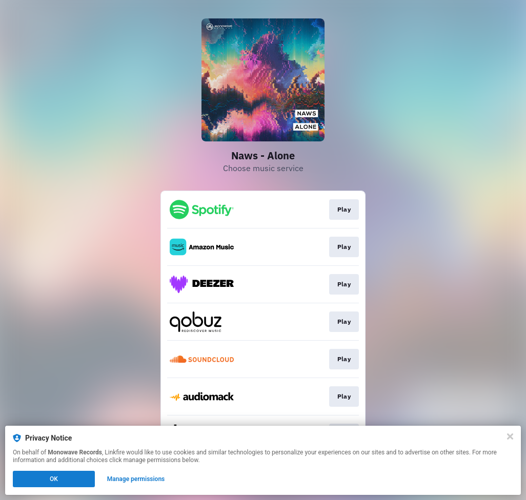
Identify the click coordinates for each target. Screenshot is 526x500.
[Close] (510, 436)
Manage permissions (136, 479)
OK (54, 479)
